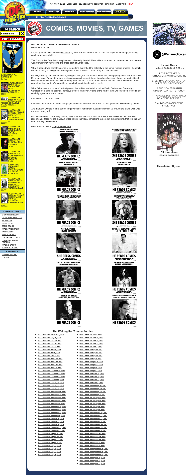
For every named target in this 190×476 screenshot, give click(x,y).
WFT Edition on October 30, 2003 (51, 419)
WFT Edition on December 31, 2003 (52, 392)
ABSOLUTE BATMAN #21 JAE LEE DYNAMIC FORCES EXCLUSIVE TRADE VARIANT (16, 183)
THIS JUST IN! (7, 223)
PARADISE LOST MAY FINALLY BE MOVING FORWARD (170, 97)
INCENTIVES (7, 220)
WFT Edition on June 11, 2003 (91, 344)
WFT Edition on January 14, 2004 (51, 389)
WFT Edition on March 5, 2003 (91, 383)
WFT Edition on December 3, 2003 (51, 404)
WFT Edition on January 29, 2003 (92, 398)
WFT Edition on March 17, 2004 (50, 362)
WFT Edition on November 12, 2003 (52, 413)
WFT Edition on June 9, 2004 (49, 347)
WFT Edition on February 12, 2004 (51, 377)
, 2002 (102, 443)
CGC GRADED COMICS (11, 237)
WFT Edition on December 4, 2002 (93, 422)
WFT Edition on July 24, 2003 (49, 449)
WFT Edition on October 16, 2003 (51, 425)
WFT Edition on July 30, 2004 (49, 338)
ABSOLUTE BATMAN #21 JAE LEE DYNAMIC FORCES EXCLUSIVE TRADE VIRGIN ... (12, 101)
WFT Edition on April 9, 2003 (91, 368)
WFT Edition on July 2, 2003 (90, 335)
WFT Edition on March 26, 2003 (92, 374)
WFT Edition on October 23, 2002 (92, 437)
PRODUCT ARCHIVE (10, 248)
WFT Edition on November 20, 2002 (93, 425)
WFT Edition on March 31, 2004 (50, 359)
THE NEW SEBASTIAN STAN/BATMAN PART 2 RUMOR (169, 89)
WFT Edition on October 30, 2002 (92, 434)
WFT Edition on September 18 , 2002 (94, 452)
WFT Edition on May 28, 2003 (91, 350)
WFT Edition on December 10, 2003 (52, 401)
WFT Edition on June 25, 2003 (91, 338)
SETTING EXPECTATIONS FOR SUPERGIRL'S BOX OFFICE (170, 82)
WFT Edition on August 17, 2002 (92, 464)
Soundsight (128, 88)
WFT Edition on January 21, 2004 (51, 386)
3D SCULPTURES (9, 235)
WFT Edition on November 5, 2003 (51, 416)
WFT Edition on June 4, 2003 (91, 347)
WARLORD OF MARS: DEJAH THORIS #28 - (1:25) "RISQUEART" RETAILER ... (15, 87)
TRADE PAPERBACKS (11, 229)
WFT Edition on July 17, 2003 (49, 452)
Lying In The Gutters (61, 126)
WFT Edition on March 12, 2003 (92, 380)
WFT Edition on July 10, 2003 (49, 455)
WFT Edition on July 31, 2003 (49, 446)
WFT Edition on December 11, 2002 (93, 419)
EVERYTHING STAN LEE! (12, 218)
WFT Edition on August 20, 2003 (50, 437)
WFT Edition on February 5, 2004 (51, 380)
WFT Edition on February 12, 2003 (93, 392)
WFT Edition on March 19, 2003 (92, 377)
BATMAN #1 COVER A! (9, 75)
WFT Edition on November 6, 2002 (93, 431)
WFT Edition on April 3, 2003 (91, 371)
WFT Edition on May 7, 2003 (90, 359)
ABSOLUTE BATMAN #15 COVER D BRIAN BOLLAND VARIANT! (15, 155)
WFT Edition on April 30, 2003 (91, 362)
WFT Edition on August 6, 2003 (50, 443)
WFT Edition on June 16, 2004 (49, 344)
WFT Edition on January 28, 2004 (51, 383)
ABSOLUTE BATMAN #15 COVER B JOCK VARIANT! (15, 142)
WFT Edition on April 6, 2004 (49, 356)
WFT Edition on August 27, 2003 (50, 434)
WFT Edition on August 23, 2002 (92, 461)
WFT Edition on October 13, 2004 (51, 335)
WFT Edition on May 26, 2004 (49, 350)
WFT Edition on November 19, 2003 (52, 410)
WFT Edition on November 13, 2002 (93, 428)
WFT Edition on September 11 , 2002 (94, 455)
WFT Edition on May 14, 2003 (91, 356)
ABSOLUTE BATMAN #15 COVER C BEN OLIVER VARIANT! (14, 130)
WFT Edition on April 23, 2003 (91, 365)
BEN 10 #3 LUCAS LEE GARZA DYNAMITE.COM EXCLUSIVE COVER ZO (15, 169)
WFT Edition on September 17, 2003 (52, 428)
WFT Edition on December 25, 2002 (93, 413)
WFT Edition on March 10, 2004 (50, 365)
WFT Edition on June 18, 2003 (91, 341)
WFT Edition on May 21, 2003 (91, 353)
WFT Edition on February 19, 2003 (93, 389)
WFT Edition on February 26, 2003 (93, 386)
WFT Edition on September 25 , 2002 (94, 449)
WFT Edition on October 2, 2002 (92, 446)
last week (65, 52)
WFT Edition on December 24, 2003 (52, 395)
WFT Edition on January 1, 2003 (92, 410)
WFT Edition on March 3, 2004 (50, 368)
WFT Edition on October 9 (90, 443)
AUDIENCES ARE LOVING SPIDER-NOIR (170, 104)
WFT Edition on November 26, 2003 (52, 407)
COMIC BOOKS (8, 226)
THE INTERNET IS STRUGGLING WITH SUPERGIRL (169, 74)
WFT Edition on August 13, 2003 (50, 440)
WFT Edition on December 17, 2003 (52, 398)
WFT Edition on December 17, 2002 (93, 416)
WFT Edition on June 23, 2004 (49, 341)
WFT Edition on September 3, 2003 (51, 431)
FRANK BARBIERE (169, 155)
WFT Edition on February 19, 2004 (51, 374)
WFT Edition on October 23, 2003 (51, 422)
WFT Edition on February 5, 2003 (92, 395)
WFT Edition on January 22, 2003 (92, 401)
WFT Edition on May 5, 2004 (49, 353)
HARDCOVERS (8, 232)
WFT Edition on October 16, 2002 (92, 440)
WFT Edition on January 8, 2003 (92, 407)
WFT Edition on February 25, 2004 (51, 371)
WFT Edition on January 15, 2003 (92, 404)
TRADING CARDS (9, 245)
